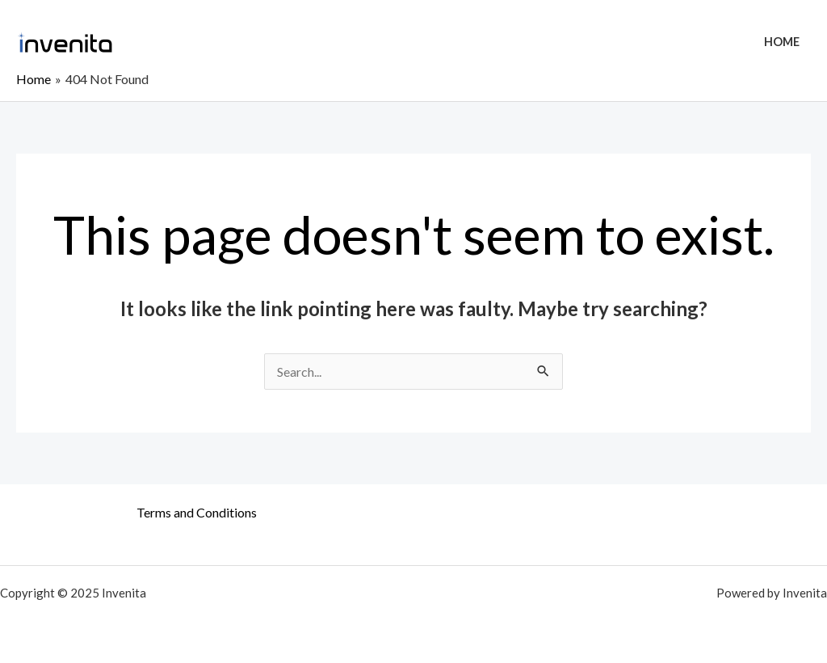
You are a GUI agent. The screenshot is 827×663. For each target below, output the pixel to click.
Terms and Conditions (196, 512)
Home (782, 42)
